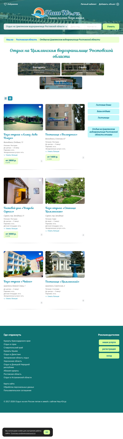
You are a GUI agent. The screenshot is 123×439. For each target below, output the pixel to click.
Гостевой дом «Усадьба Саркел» (19, 209)
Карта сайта (9, 384)
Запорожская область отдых (16, 358)
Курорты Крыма (11, 351)
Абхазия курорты (11, 371)
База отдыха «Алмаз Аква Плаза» (21, 136)
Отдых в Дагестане (12, 354)
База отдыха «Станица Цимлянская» (60, 209)
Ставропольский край (13, 348)
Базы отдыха (103, 111)
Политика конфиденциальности (23, 433)
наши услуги (109, 342)
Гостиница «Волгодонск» (61, 134)
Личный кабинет (89, 4)
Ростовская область (26, 40)
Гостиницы (103, 118)
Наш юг (9, 40)
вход (109, 356)
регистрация (109, 349)
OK (47, 432)
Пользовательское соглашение (17, 390)
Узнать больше (11, 155)
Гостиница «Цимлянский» (62, 281)
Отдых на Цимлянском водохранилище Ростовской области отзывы (103, 132)
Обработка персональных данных (19, 387)
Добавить (109, 4)
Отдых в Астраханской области (18, 377)
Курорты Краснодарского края (17, 341)
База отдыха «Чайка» (18, 281)
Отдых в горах (10, 344)
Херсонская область (13, 361)
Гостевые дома (103, 105)
